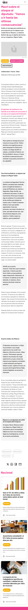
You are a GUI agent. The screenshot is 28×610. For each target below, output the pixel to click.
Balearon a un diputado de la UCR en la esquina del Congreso (14, 421)
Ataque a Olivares (17, 61)
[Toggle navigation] (25, 2)
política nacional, (6, 451)
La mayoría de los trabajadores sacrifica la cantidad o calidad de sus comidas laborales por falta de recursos (14, 581)
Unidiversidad (6, 66)
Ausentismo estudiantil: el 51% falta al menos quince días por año (13, 538)
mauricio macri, (17, 451)
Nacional (5, 61)
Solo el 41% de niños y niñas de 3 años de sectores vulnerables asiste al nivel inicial (13, 496)
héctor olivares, (6, 455)
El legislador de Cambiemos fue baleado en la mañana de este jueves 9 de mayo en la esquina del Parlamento (14, 111)
